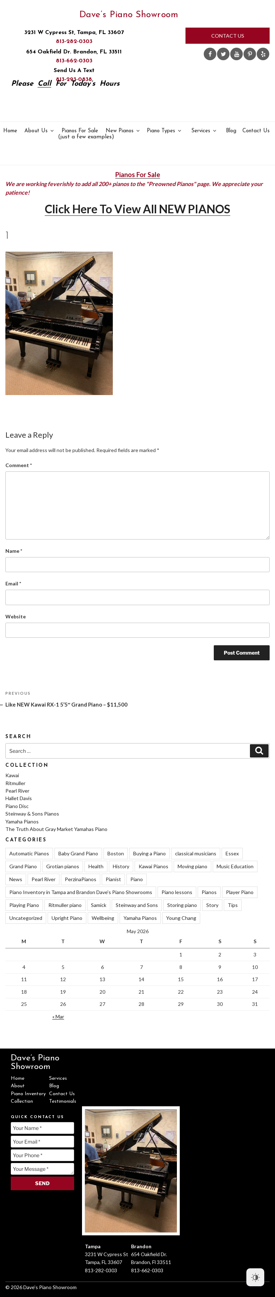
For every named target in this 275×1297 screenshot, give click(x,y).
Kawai (12, 775)
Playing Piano (24, 905)
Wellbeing (103, 918)
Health (95, 866)
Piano (136, 879)
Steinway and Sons (137, 905)
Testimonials (62, 1101)
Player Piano (240, 892)
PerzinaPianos (80, 879)
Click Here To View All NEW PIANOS (137, 209)
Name (13, 551)
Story (212, 905)
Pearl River (17, 791)
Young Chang (181, 918)
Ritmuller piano (65, 905)
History (121, 866)
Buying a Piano (149, 853)
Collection (22, 1101)
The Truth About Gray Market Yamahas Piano (56, 829)
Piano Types (164, 130)
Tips (233, 905)
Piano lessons (176, 892)
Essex (232, 853)
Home (10, 131)
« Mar (58, 1016)
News (15, 879)
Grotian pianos (62, 866)
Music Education (235, 866)
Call (44, 83)
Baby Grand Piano (78, 853)
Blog (231, 131)
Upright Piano (67, 918)
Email (13, 583)
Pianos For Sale (80, 134)
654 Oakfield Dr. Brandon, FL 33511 (74, 52)
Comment (18, 465)
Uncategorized (25, 918)
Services (204, 130)
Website (15, 616)
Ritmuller (15, 783)
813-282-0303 (74, 41)
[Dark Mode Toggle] (255, 1277)
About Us (39, 130)
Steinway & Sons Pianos (32, 814)
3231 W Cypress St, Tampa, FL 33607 (74, 32)
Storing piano (182, 905)
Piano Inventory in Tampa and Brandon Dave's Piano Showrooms (80, 892)
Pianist (113, 879)
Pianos (209, 892)
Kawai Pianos (153, 866)
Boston (115, 853)
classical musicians (195, 853)
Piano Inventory (28, 1094)
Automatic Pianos (29, 853)
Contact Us (227, 36)
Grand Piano (23, 866)
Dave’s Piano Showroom (128, 14)
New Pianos (123, 130)
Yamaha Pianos (22, 821)
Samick (98, 905)
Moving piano (192, 866)
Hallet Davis (18, 798)
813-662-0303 (74, 61)
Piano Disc (17, 806)
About (18, 1086)
